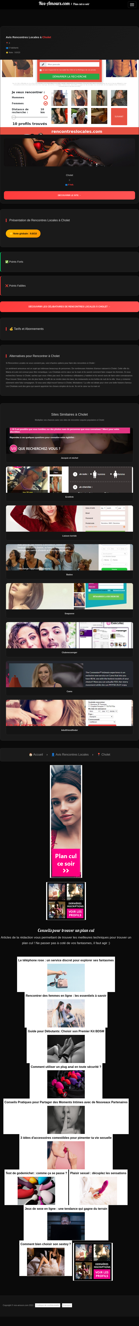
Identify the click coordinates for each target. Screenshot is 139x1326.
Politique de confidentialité (47, 1305)
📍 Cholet (103, 754)
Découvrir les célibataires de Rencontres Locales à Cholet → (69, 306)
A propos (67, 1305)
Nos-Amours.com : (64, 3)
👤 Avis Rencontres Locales (70, 754)
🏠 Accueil (36, 754)
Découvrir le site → (69, 195)
